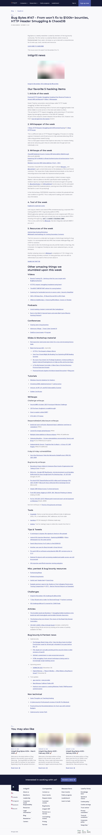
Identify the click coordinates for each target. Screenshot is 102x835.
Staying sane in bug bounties (39, 325)
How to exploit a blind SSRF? (39, 412)
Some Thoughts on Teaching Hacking (42, 698)
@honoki (47, 221)
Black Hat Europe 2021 (37, 348)
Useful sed (33, 580)
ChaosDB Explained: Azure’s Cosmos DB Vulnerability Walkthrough (48, 154)
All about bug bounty (37, 576)
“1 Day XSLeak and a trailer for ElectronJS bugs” (45, 599)
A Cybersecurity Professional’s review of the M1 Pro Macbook (49, 702)
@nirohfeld (31, 169)
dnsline (32, 524)
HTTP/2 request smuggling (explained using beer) (46, 284)
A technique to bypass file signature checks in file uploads (48, 533)
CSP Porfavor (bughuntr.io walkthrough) (43, 408)
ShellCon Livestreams (37, 332)
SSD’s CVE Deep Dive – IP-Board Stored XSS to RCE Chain (47, 296)
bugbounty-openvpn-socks (36, 206)
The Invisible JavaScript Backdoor (40, 613)
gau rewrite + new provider (41, 680)
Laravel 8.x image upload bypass (40, 431)
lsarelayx (33, 520)
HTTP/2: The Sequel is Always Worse (44, 351)
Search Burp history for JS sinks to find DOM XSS (45, 543)
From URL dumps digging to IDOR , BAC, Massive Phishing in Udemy (51, 492)
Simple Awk (41, 580)
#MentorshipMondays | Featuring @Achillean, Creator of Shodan (50, 300)
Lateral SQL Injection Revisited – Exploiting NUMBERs (47, 537)
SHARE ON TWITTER (34, 261)
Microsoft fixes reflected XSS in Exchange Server (54, 483)
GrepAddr (33, 514)
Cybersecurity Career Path (38, 712)
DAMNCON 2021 (38, 668)
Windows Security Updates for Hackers (42, 380)
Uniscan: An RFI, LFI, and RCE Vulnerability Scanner (45, 388)
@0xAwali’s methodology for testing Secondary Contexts (46, 234)
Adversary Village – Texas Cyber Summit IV (43, 328)
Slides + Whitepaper (50, 99)
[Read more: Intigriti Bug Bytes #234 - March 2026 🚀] (23, 740)
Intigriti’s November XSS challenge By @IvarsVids (43, 84)
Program (48, 332)
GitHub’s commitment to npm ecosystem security (48, 655)
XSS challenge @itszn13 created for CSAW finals (45, 603)
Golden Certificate (36, 391)
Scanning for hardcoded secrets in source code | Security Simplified (51, 292)
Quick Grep (49, 580)
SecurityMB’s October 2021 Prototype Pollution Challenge (48, 404)
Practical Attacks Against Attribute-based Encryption (50, 371)
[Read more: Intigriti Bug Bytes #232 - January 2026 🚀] (78, 740)
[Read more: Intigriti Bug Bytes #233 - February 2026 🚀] (51, 740)
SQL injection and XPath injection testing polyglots (46, 563)
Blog (12, 11)
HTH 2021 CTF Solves (36, 416)
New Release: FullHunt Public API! (43, 683)
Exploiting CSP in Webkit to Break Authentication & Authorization (48, 158)
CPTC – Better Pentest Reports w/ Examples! (60, 586)
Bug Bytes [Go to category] (20, 11)
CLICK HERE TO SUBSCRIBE (36, 46)
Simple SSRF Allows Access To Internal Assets (44, 489)
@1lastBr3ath (47, 184)
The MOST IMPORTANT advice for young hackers (45, 288)
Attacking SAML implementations (40, 384)
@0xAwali (49, 253)
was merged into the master (41, 119)
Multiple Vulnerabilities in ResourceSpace (43, 434)
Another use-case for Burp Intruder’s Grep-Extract (46, 547)
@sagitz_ (64, 167)
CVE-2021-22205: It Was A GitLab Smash (42, 625)
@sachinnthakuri (35, 184)
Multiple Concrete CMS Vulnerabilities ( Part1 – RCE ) (44, 163)
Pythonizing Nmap (36, 573)
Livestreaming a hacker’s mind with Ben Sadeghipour (47, 309)
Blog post (71, 371)
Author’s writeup (66, 599)
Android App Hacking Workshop (38, 232)
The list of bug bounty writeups (51, 505)
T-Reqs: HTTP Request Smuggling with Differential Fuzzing (46, 128)
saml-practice (57, 384)
